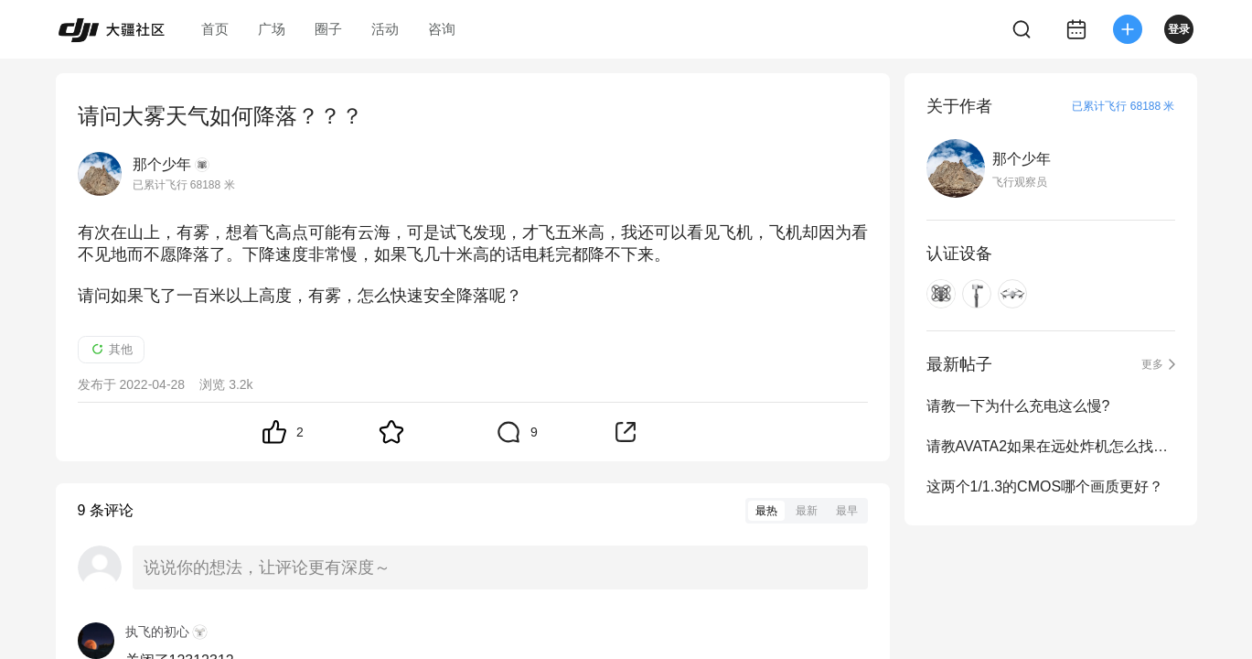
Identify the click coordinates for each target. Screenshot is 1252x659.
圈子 (328, 29)
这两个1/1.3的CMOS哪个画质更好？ (1045, 486)
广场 (271, 29)
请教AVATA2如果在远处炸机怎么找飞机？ (1050, 446)
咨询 (441, 29)
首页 (215, 29)
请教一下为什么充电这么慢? (1018, 406)
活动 (385, 29)
